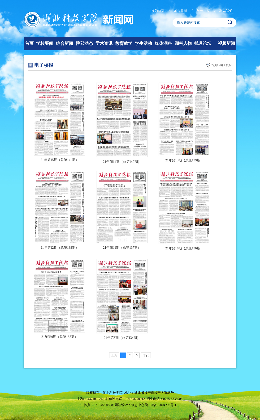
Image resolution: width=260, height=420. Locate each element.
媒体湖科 (163, 43)
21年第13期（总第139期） (184, 160)
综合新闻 (64, 43)
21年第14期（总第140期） (122, 162)
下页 (146, 355)
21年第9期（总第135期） (59, 337)
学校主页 (204, 11)
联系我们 (226, 11)
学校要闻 (44, 43)
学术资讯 (104, 43)
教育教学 (123, 43)
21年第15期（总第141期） (60, 160)
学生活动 (143, 43)
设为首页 (158, 11)
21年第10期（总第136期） (184, 248)
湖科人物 (183, 43)
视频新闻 (226, 43)
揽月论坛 (202, 43)
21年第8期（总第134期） (122, 338)
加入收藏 (181, 11)
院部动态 (84, 43)
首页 (29, 43)
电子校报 (226, 65)
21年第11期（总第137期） (122, 247)
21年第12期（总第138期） (60, 247)
